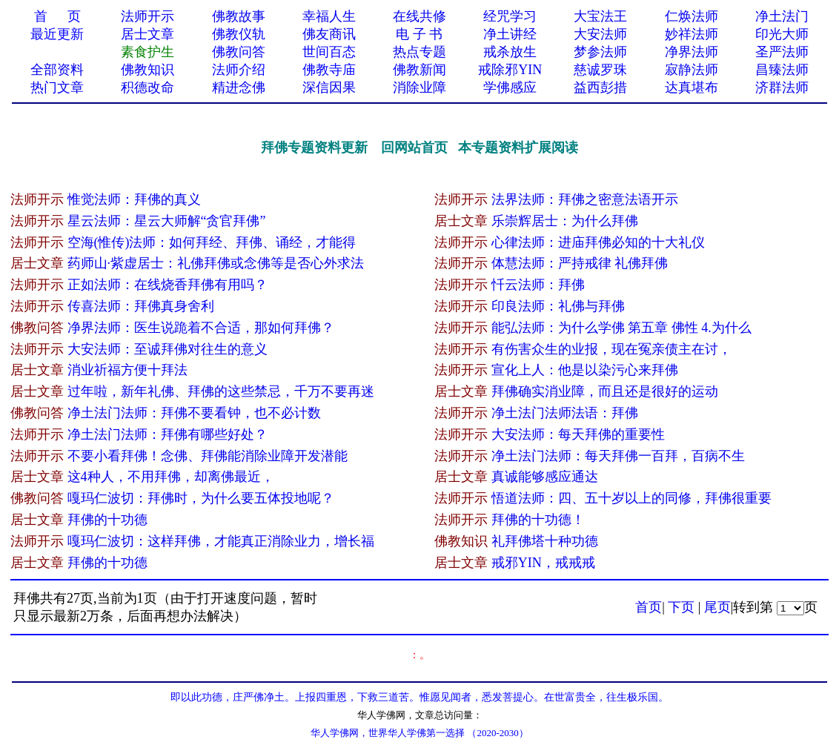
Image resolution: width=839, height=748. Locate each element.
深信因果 (329, 87)
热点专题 (419, 51)
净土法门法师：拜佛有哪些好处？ (167, 434)
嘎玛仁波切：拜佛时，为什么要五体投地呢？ (200, 498)
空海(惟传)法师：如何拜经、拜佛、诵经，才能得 (212, 242)
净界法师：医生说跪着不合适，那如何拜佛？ (200, 327)
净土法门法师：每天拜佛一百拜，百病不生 (618, 456)
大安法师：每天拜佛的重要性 (578, 434)
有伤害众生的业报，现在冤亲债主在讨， (611, 349)
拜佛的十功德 (107, 519)
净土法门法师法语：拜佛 (564, 413)
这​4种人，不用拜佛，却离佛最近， (170, 476)
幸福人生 (329, 16)
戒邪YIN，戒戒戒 (543, 562)
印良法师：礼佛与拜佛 (558, 306)
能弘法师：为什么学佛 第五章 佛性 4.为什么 (621, 327)
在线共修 (419, 16)
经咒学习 (510, 16)
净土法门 (782, 16)
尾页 (717, 607)
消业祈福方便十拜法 (127, 370)
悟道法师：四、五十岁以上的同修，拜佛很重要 (631, 498)
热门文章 (57, 87)
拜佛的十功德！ (538, 519)
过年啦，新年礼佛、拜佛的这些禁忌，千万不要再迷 (220, 391)
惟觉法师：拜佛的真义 (134, 199)
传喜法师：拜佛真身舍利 (140, 306)
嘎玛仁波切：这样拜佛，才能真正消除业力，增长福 (220, 541)
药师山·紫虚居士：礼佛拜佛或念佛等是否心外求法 (216, 263)
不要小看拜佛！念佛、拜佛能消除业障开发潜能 (207, 456)
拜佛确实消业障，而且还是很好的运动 (604, 391)
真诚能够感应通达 (544, 476)
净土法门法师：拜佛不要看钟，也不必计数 (194, 413)
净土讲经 (510, 34)
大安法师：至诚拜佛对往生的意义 (167, 349)
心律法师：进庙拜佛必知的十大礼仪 (598, 242)
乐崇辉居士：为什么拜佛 (564, 221)
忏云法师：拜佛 (538, 284)
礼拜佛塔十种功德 (544, 541)
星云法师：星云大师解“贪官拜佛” (166, 221)
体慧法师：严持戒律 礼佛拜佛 (580, 263)
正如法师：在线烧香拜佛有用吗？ (167, 284)
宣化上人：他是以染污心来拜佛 (584, 370)
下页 (681, 607)
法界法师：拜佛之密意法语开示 (584, 199)
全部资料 (57, 69)
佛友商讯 (329, 34)
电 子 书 (419, 34)
